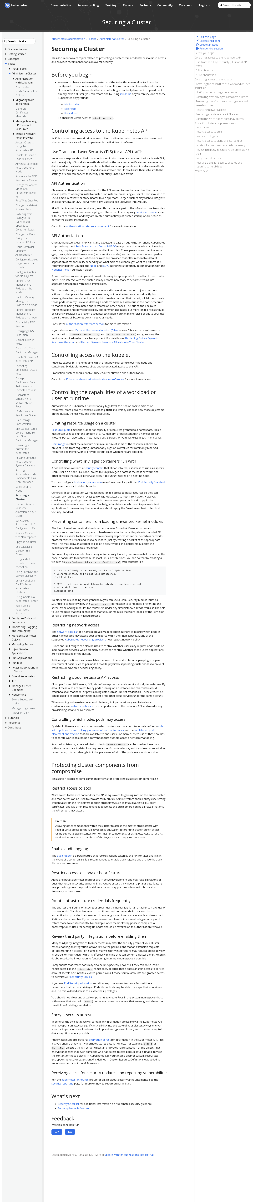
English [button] (203, 5)
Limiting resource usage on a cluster (216, 92)
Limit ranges (59, 444)
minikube (125, 94)
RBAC (105, 266)
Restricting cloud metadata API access (218, 114)
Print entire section (209, 48)
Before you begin (204, 53)
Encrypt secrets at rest (209, 158)
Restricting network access (211, 110)
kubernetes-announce (75, 1079)
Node (93, 266)
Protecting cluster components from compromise (215, 125)
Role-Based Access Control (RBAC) (96, 246)
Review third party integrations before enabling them (222, 151)
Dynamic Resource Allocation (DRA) (96, 330)
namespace (63, 486)
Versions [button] (184, 5)
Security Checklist (68, 1104)
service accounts (146, 212)
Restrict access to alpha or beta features (219, 140)
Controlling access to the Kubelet (213, 79)
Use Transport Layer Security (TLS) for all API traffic (222, 64)
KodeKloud (70, 113)
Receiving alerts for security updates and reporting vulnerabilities (219, 164)
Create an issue (207, 44)
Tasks (92, 39)
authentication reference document (87, 226)
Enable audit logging (207, 136)
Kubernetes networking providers (85, 639)
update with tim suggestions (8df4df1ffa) (129, 1155)
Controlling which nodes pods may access (220, 119)
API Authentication (206, 70)
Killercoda (70, 109)
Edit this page (206, 37)
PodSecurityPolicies (80, 977)
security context (93, 468)
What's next (201, 171)
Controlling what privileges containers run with (222, 97)
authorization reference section (85, 324)
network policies (67, 632)
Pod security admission (88, 482)
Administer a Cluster (112, 39)
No (70, 1132)
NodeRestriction (61, 269)
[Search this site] (234, 5)
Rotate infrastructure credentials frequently (220, 145)
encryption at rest (100, 1039)
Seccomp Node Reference (73, 1108)
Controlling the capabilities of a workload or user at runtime (222, 86)
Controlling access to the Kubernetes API (218, 57)
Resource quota (61, 430)
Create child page (208, 41)
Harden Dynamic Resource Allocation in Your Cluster (112, 342)
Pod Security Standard (151, 482)
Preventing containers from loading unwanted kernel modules (222, 103)
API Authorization (206, 75)
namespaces (70, 284)
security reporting (62, 1083)
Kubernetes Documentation (68, 39)
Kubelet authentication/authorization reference (95, 379)
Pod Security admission (78, 983)
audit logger (64, 855)
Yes (57, 1132)
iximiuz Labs (71, 104)
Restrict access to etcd (209, 131)
